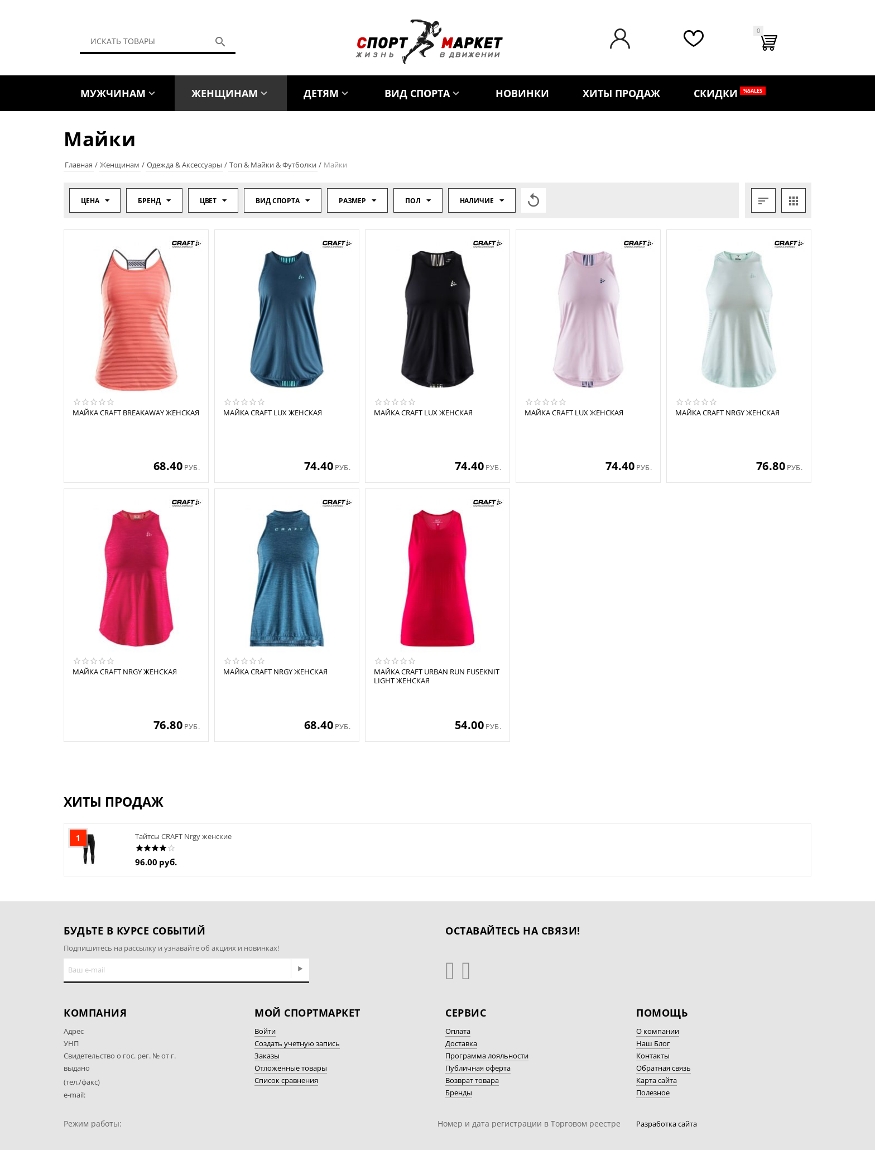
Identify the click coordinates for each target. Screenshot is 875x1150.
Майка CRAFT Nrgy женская (727, 413)
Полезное (653, 1092)
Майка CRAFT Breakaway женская (136, 413)
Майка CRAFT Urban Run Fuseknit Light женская (436, 676)
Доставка (461, 1043)
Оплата (457, 1031)
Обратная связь (663, 1068)
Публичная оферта (478, 1068)
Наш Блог (653, 1043)
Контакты (653, 1056)
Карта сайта (656, 1080)
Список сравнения (286, 1080)
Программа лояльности (486, 1056)
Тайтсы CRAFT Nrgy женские (183, 836)
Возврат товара (472, 1080)
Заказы (267, 1056)
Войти (265, 1031)
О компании (657, 1031)
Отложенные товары (290, 1068)
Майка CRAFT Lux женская (272, 413)
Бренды (458, 1092)
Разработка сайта (666, 1124)
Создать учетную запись (297, 1043)
